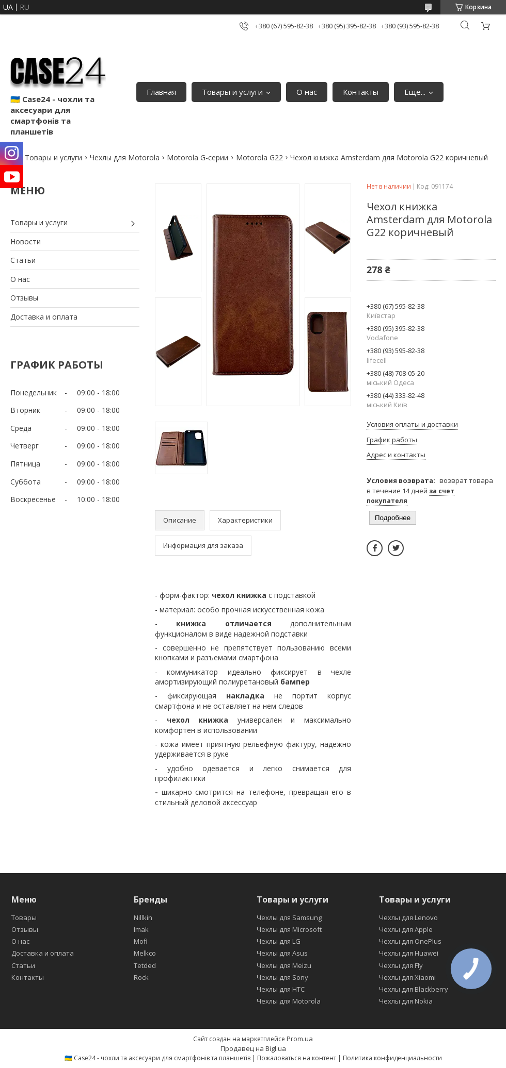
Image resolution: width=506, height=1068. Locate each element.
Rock (141, 977)
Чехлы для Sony (282, 977)
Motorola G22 (259, 157)
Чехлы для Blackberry (413, 989)
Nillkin (143, 917)
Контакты (360, 92)
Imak (141, 929)
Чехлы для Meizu (284, 965)
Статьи (23, 260)
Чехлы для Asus (282, 953)
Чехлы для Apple (406, 929)
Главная (161, 92)
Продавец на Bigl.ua (253, 1048)
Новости (25, 241)
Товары (24, 917)
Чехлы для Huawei (408, 953)
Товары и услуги (232, 92)
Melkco (145, 953)
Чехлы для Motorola (125, 157)
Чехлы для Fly (401, 965)
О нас (306, 92)
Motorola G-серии (197, 157)
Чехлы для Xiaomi (407, 977)
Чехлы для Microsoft (289, 929)
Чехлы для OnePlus (410, 941)
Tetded (145, 965)
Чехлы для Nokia (406, 1001)
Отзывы (24, 298)
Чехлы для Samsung (289, 917)
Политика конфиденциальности (392, 1058)
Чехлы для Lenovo (408, 917)
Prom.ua (300, 1038)
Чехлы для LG (279, 941)
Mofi (141, 941)
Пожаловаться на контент (296, 1058)
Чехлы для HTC (281, 989)
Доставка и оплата (43, 317)
